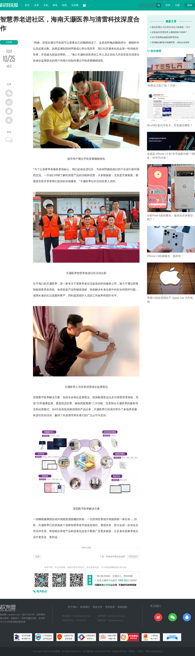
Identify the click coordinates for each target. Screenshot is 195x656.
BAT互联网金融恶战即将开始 (164, 37)
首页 (27, 5)
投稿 (189, 5)
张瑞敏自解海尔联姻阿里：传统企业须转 (169, 42)
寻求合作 (133, 556)
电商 (64, 5)
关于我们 (72, 607)
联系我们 (85, 607)
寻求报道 (110, 607)
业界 (36, 5)
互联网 (74, 5)
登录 (167, 5)
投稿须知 (122, 607)
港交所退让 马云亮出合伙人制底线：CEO (170, 27)
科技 (85, 54)
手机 (45, 5)
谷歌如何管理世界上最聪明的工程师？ (168, 32)
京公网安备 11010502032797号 (96, 651)
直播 (37, 556)
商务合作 (97, 607)
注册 (177, 5)
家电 (55, 5)
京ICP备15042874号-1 (71, 651)
